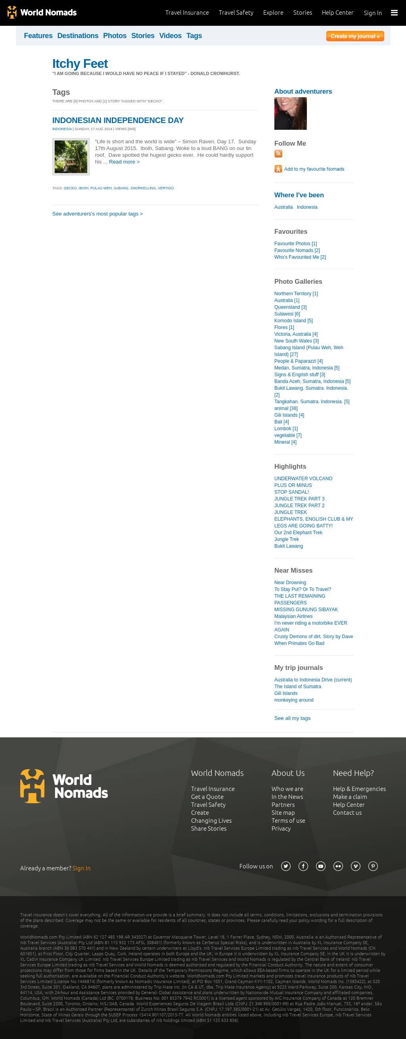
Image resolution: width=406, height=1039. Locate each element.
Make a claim (350, 796)
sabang (120, 188)
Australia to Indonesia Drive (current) (313, 680)
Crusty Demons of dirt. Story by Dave (313, 636)
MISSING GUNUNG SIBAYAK (306, 609)
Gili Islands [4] (289, 415)
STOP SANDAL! (291, 492)
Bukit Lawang (288, 546)
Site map (283, 812)
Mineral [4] (285, 442)
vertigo (166, 188)
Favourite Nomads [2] (297, 250)
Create (200, 812)
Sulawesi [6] (287, 314)
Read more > (124, 162)
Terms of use (288, 820)
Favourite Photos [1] (295, 243)
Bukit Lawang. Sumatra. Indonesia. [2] (311, 391)
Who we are (287, 788)
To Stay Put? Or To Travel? (302, 589)
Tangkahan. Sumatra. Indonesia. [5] (312, 401)
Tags (194, 36)
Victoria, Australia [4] (296, 334)
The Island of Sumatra (297, 686)
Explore (273, 12)
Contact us (347, 812)
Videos (170, 36)
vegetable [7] (288, 435)
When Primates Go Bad (299, 643)
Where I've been (299, 195)
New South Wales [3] (296, 341)
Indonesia (307, 207)
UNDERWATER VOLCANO (303, 478)
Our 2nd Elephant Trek (298, 532)
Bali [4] (281, 422)
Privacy (281, 828)
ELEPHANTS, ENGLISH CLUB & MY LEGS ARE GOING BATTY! (313, 522)
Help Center (338, 12)
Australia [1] (286, 300)
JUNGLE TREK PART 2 (299, 505)
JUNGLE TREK (290, 512)
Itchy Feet (80, 63)
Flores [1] (284, 327)
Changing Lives (211, 820)
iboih (83, 188)
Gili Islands (286, 693)
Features (38, 36)
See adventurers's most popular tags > (97, 214)
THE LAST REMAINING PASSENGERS (300, 599)
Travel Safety (236, 12)
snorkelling (143, 188)
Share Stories (208, 828)
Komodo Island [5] (293, 320)
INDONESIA (62, 129)
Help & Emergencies (359, 788)
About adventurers (303, 91)
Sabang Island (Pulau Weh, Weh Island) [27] (308, 351)
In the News (287, 796)
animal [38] (286, 408)
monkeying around (294, 700)
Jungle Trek (286, 539)
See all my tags (292, 718)
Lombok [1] (286, 428)
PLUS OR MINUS (293, 485)
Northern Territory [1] (296, 293)
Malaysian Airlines (293, 616)
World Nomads (41, 13)
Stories (302, 12)
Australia (283, 207)
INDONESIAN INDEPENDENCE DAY (118, 120)
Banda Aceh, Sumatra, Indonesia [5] (312, 381)
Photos (114, 36)
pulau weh (101, 188)
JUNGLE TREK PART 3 (299, 499)
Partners (283, 804)
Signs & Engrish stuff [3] (299, 374)
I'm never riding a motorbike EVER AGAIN (310, 626)
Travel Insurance (187, 12)
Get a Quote (207, 796)
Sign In (373, 13)
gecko (70, 188)
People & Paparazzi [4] (298, 361)
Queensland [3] (290, 307)
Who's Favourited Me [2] (300, 257)
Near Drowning (290, 582)
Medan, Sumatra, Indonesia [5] (306, 368)
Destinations (78, 36)
